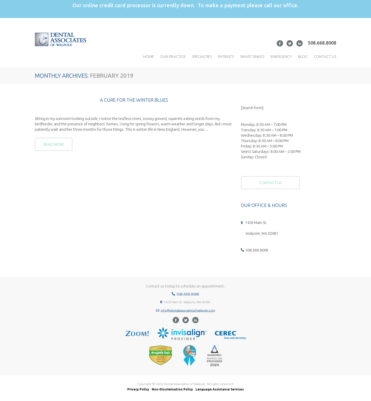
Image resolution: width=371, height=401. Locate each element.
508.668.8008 (322, 42)
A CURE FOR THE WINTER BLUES (134, 99)
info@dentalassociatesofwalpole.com (188, 310)
